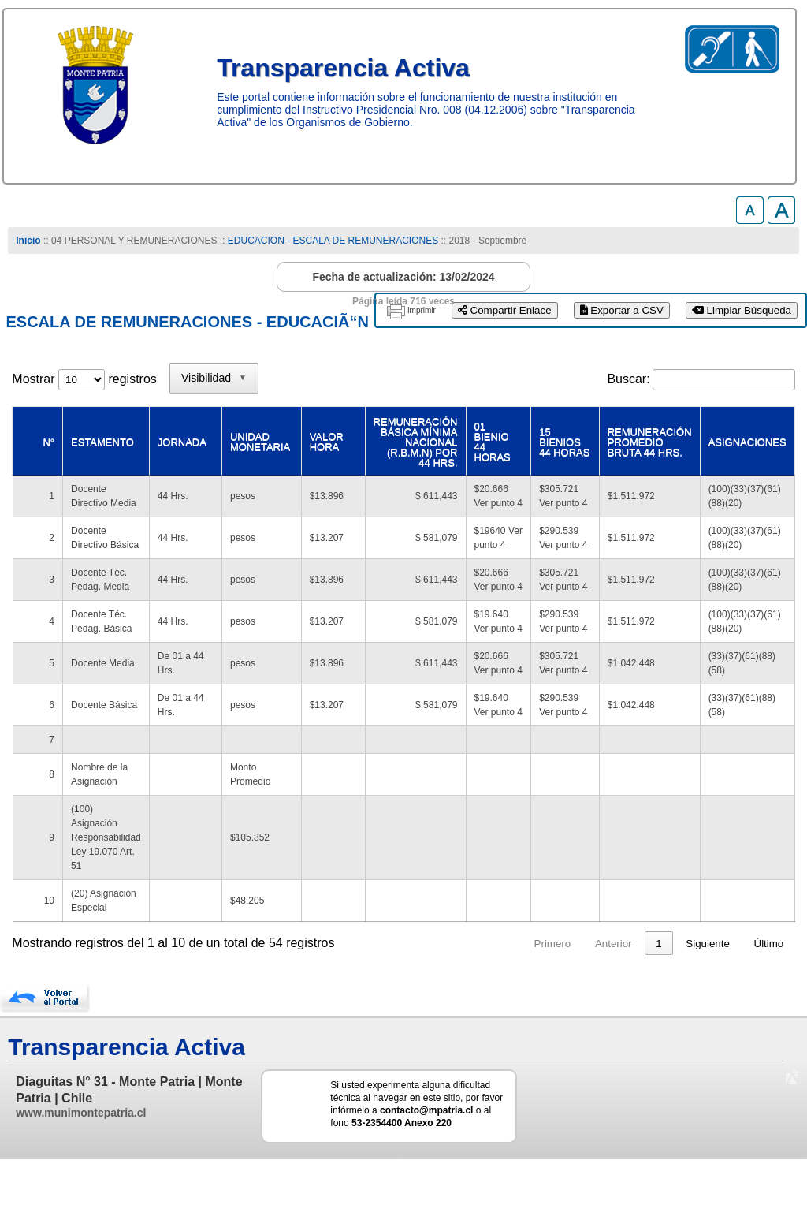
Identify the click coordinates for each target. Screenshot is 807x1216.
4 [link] (598, 1000)
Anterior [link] (463, 1000)
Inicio (28, 240)
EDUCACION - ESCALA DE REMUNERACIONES (333, 240)
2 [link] (538, 1000)
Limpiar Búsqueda (741, 310)
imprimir (421, 310)
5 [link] (628, 1000)
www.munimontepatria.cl (81, 1169)
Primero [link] (402, 1000)
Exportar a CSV (622, 310)
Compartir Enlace (505, 310)
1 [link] (508, 1000)
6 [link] (658, 1000)
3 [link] (568, 1000)
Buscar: (628, 379)
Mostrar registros (84, 379)
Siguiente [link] (708, 1000)
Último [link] (769, 1000)
